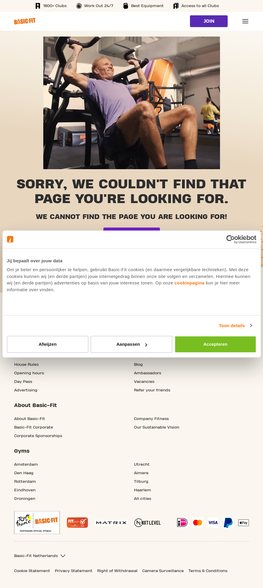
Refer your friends (152, 390)
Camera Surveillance (163, 571)
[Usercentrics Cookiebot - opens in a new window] (230, 239)
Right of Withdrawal (117, 571)
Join (209, 21)
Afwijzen (48, 344)
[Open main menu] (245, 21)
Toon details (232, 325)
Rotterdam (25, 482)
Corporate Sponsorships (38, 436)
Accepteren (215, 344)
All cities (142, 499)
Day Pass (23, 382)
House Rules (26, 365)
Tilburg (141, 482)
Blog (138, 365)
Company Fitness (151, 419)
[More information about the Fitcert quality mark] (77, 522)
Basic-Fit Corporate (33, 427)
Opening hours (29, 373)
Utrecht (142, 464)
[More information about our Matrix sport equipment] (111, 523)
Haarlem (142, 490)
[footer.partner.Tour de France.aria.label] (37, 522)
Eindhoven (25, 490)
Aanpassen (131, 344)
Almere (141, 473)
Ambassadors (147, 373)
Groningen (24, 499)
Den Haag (24, 473)
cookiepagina (189, 282)
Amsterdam (26, 464)
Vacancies (144, 382)
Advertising (25, 390)
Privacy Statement (73, 571)
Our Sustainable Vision (156, 427)
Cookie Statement (32, 571)
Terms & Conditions (207, 571)
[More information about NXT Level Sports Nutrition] (147, 522)
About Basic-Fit (29, 419)
